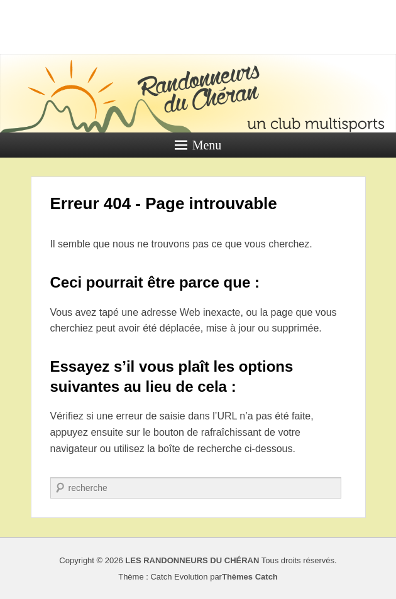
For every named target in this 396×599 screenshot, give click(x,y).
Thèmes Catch (250, 576)
